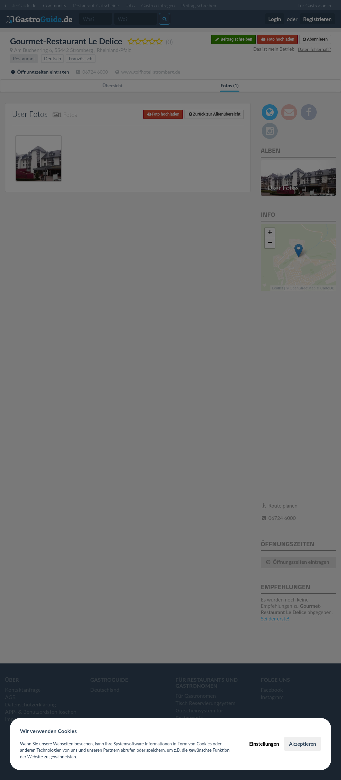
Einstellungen (264, 744)
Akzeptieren (302, 744)
